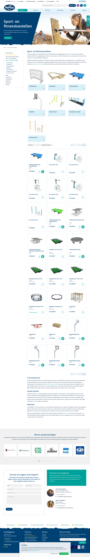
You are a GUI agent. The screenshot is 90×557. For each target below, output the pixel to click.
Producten (22, 10)
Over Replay (60, 10)
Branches (47, 10)
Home (5, 47)
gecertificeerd (14, 1)
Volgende (84, 145)
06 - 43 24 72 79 (61, 505)
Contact (84, 10)
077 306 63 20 (82, 1)
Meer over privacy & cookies (33, 550)
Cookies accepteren (64, 553)
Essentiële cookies (54, 553)
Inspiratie (72, 10)
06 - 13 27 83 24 (61, 494)
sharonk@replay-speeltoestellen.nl (65, 507)
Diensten (35, 10)
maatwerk (66, 413)
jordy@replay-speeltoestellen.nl (64, 496)
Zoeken (71, 5)
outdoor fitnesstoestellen (52, 384)
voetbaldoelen (38, 64)
